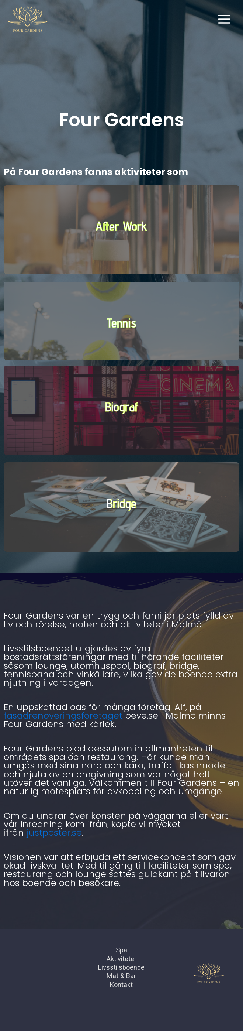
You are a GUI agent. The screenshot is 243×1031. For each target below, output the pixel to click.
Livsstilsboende (121, 967)
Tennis (121, 322)
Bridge (121, 503)
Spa (121, 950)
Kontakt (121, 985)
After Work (121, 226)
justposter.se (54, 832)
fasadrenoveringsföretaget (63, 715)
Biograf (121, 406)
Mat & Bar (121, 976)
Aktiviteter (121, 959)
